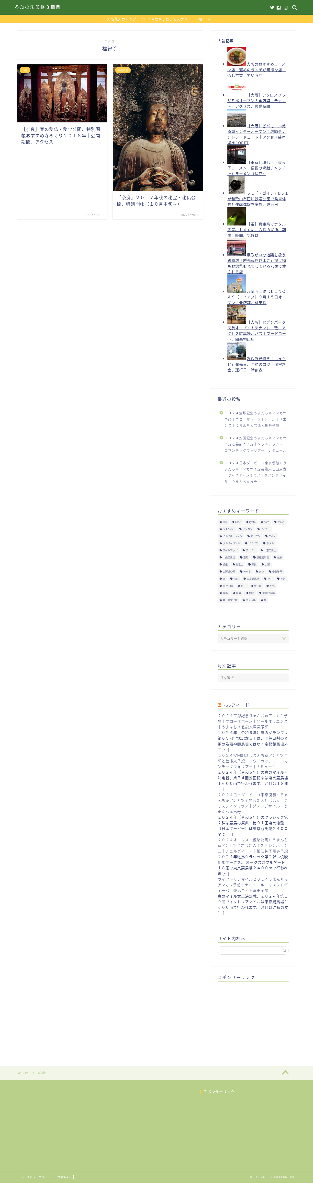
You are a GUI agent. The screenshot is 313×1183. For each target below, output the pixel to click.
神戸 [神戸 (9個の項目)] (269, 578)
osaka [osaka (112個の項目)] (281, 522)
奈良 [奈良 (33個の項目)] (261, 571)
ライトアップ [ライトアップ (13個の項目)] (230, 550)
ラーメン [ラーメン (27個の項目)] (251, 550)
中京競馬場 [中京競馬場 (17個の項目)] (270, 550)
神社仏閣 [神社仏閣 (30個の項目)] (228, 586)
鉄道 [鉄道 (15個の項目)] (238, 593)
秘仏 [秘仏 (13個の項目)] (272, 586)
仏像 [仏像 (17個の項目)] (279, 557)
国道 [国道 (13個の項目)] (254, 564)
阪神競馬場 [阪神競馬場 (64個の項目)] (268, 593)
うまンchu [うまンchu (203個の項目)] (228, 529)
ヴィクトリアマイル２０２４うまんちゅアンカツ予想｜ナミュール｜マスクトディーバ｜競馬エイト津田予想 (253, 884)
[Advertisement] (254, 1015)
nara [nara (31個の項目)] (266, 522)
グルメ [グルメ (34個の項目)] (272, 536)
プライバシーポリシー (35, 1177)
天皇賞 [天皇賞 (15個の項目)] (247, 571)
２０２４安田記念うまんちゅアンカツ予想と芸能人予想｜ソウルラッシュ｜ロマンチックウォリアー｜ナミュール (255, 444)
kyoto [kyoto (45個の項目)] (252, 522)
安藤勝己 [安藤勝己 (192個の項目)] (277, 571)
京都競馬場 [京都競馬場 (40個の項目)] (263, 557)
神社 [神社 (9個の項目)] (282, 578)
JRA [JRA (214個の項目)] (225, 522)
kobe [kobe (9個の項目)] (238, 522)
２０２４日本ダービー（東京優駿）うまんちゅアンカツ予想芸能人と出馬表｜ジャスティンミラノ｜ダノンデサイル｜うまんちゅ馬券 (255, 472)
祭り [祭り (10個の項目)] (243, 586)
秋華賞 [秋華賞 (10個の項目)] (257, 586)
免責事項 (64, 1177)
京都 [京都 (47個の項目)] (245, 557)
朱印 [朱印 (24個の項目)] (236, 578)
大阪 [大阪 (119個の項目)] (267, 564)
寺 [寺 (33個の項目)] (224, 578)
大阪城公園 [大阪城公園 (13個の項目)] (229, 571)
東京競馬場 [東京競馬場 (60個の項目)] (253, 578)
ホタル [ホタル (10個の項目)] (270, 543)
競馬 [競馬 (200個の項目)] (225, 593)
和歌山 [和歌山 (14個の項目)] (239, 564)
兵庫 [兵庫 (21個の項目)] (225, 564)
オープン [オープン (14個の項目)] (255, 536)
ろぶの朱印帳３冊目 (38, 7)
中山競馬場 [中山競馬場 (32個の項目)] (229, 557)
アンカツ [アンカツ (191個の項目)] (247, 529)
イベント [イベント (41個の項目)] (265, 529)
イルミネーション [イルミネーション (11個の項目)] (232, 536)
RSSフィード (236, 705)
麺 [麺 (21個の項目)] (265, 600)
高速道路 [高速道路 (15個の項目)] (251, 600)
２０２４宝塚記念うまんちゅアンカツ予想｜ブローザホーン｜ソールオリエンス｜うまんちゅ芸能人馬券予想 (255, 419)
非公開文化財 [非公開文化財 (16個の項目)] (230, 600)
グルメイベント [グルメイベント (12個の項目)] (231, 543)
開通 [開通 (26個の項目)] (251, 593)
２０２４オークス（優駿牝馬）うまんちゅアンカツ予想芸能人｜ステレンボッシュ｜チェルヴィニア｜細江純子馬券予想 (253, 845)
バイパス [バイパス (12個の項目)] (253, 543)
